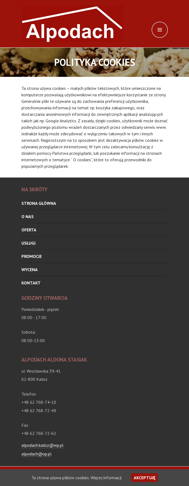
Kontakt (31, 282)
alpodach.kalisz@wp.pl (42, 445)
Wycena (29, 269)
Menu (159, 29)
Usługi (28, 243)
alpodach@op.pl (36, 454)
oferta (28, 229)
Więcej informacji (106, 477)
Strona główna (38, 203)
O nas (27, 216)
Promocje (31, 256)
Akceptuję (144, 477)
